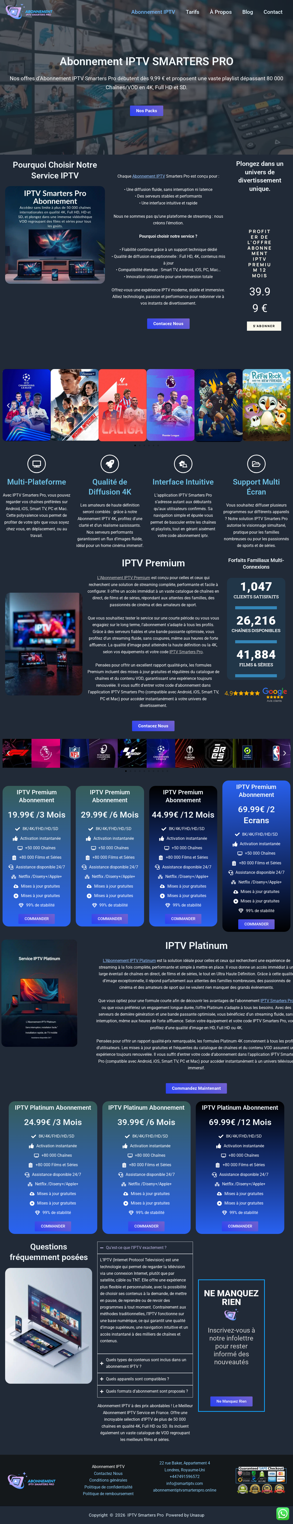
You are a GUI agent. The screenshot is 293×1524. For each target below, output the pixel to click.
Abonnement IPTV (152, 12)
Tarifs (192, 12)
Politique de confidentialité (108, 1487)
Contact (273, 12)
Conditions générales (108, 1480)
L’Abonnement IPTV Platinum (265, 960)
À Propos (220, 12)
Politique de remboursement (108, 1493)
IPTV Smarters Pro (186, 651)
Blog (247, 12)
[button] (8, 405)
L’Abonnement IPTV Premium (123, 577)
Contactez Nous (108, 1473)
